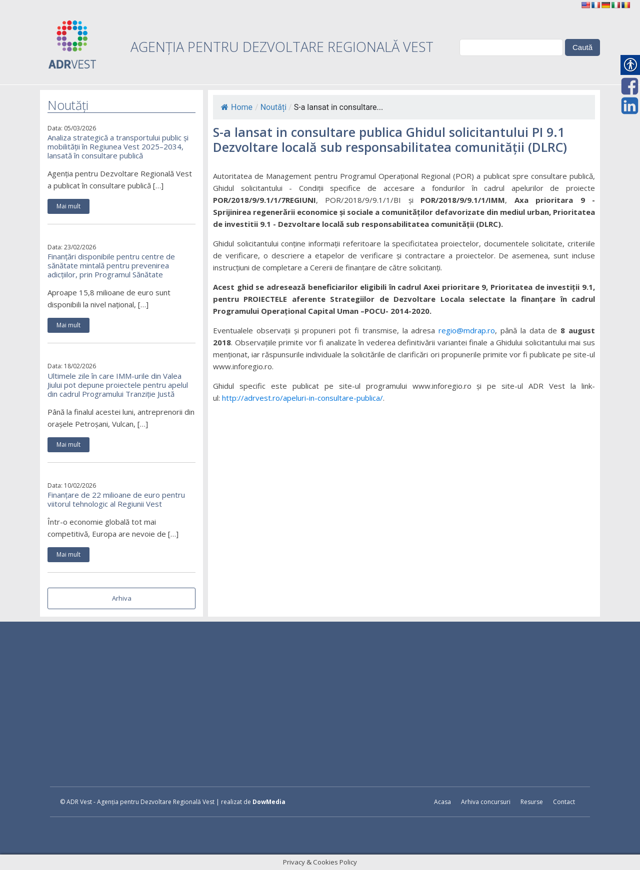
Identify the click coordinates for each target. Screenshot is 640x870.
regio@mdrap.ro (466, 330)
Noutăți (273, 107)
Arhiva (122, 598)
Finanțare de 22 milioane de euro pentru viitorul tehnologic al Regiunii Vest (116, 499)
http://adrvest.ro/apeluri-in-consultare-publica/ (302, 398)
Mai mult (68, 206)
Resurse (531, 802)
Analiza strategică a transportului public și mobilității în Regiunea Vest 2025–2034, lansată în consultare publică (118, 146)
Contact (564, 802)
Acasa (442, 802)
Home (236, 107)
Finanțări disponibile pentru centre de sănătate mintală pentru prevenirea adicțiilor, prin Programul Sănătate (111, 265)
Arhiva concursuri (485, 802)
